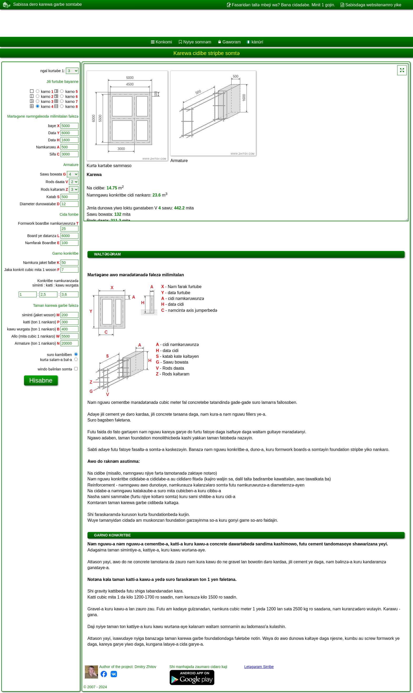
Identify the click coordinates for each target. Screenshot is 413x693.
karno (41, 91)
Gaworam (232, 42)
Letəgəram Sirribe (259, 667)
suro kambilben (62, 355)
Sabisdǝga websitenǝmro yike (373, 5)
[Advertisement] (160, 23)
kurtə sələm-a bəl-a (59, 360)
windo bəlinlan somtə (58, 369)
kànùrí (254, 42)
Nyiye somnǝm (197, 42)
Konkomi (164, 42)
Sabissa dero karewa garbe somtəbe (47, 4)
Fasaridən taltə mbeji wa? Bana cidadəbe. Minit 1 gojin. (283, 5)
